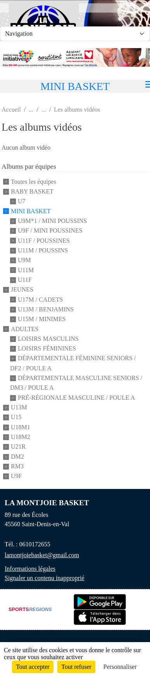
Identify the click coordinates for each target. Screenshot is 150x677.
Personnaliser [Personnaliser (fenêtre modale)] (120, 666)
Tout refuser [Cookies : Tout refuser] (76, 666)
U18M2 (20, 436)
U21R (18, 447)
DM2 (17, 456)
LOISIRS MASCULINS (48, 338)
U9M (24, 260)
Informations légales (30, 568)
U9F (16, 476)
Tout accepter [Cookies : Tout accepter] (32, 666)
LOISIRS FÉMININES (47, 348)
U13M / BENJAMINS (46, 309)
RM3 (17, 466)
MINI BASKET (31, 211)
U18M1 (20, 427)
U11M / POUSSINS (43, 250)
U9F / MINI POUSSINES (50, 231)
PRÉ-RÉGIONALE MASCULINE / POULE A (76, 397)
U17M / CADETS (40, 299)
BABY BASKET (32, 191)
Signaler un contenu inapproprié (44, 578)
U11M (26, 270)
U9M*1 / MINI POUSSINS (52, 221)
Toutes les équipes (33, 181)
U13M (19, 407)
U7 (22, 201)
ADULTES (24, 329)
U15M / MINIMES (42, 319)
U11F (25, 279)
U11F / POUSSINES (44, 240)
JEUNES (22, 290)
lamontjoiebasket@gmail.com (42, 555)
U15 (16, 417)
